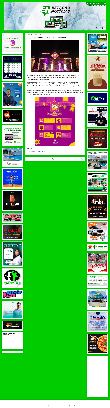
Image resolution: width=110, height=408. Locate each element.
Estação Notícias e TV (33, 151)
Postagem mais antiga (77, 159)
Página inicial (55, 159)
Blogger (74, 405)
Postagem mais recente (33, 159)
